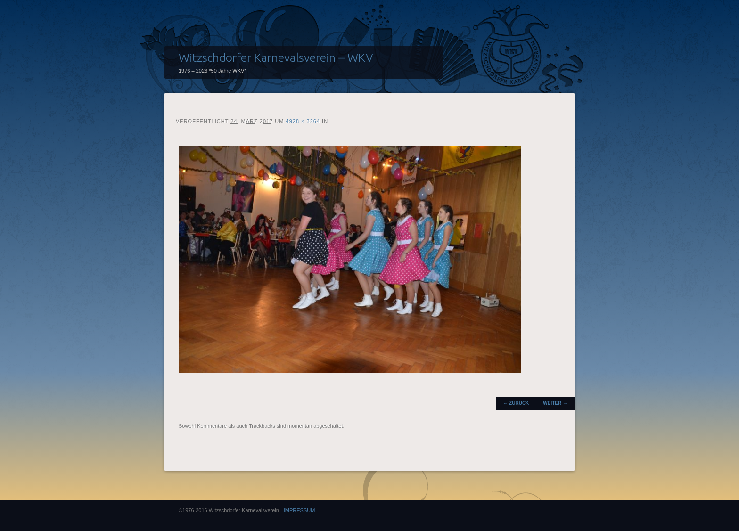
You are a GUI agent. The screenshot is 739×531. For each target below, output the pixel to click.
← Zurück (516, 403)
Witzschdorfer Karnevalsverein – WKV (276, 57)
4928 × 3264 (303, 121)
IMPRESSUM (299, 510)
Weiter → (555, 403)
